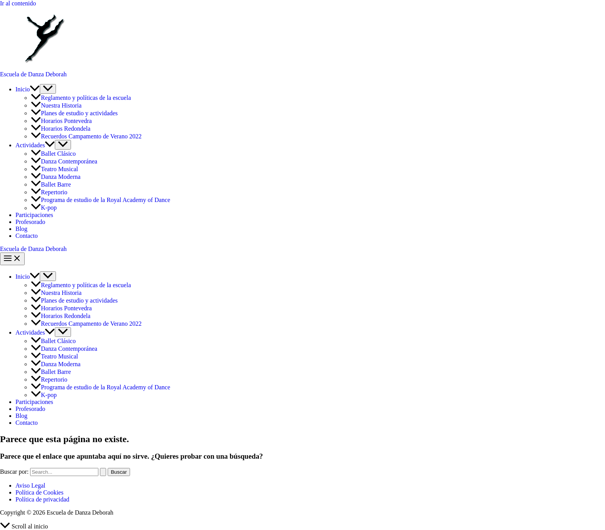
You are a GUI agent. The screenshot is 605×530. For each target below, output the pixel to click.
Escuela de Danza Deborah (33, 74)
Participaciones (34, 215)
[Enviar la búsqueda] (103, 472)
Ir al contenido (18, 3)
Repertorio (49, 192)
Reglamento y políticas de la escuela (81, 97)
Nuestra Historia (56, 105)
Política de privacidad (42, 499)
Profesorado (30, 222)
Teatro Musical (54, 169)
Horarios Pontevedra (61, 121)
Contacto (26, 235)
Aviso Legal (30, 485)
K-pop (44, 208)
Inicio (27, 89)
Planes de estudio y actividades (74, 113)
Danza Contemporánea (64, 161)
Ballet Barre (52, 184)
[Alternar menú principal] (12, 258)
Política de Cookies (39, 492)
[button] (35, 89)
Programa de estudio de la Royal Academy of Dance (100, 200)
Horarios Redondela (60, 128)
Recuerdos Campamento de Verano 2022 (86, 136)
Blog (21, 228)
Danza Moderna (56, 176)
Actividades (35, 145)
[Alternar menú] (48, 89)
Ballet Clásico (54, 153)
